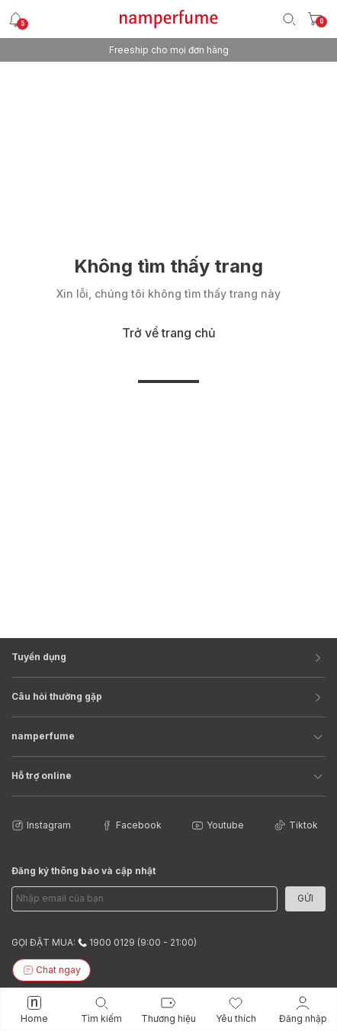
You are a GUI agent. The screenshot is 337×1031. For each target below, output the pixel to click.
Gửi (305, 898)
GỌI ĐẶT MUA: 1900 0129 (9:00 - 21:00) (104, 942)
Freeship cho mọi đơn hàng (169, 50)
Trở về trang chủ (169, 332)
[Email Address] (144, 898)
